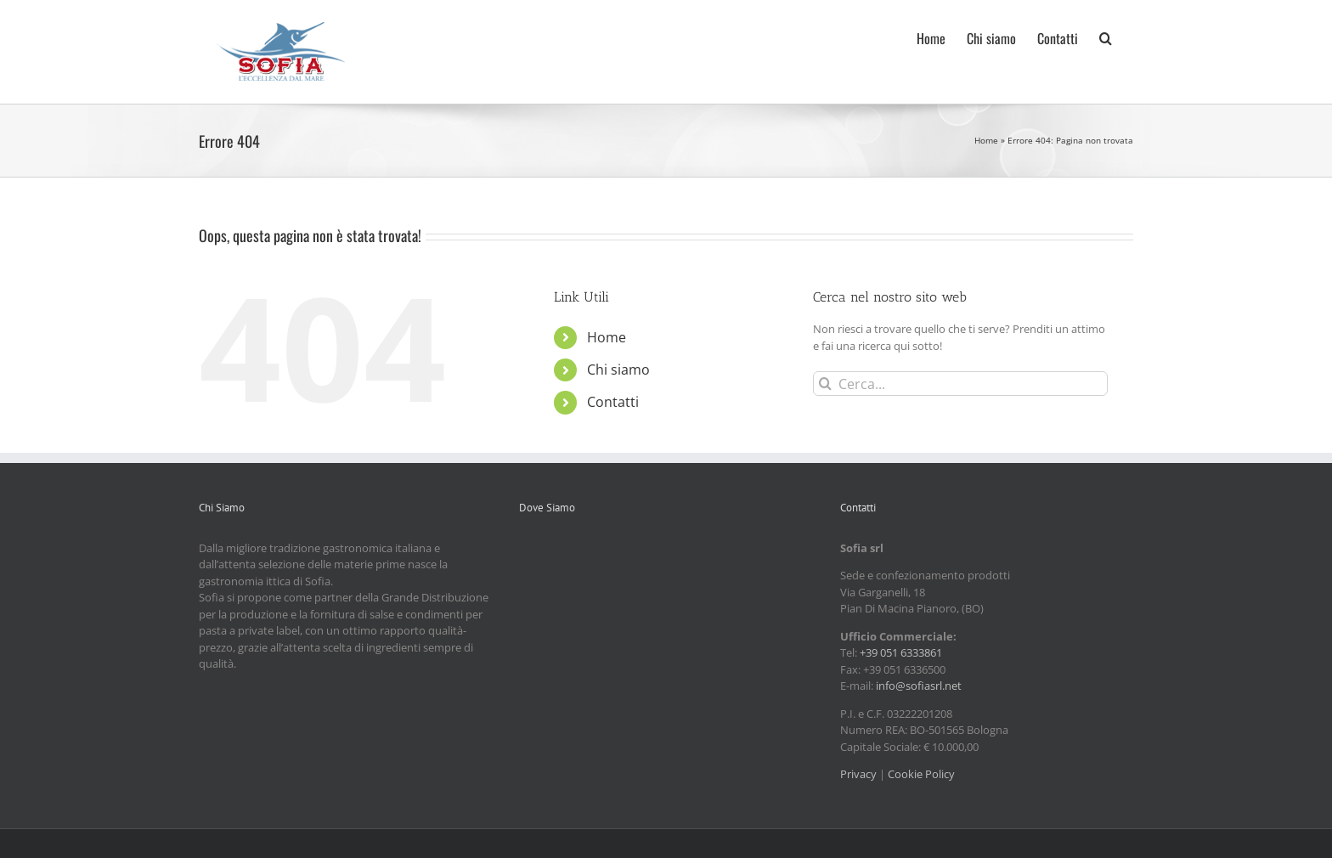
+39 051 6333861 (901, 652)
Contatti (613, 401)
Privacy (858, 774)
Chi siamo (618, 369)
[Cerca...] (960, 383)
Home (986, 140)
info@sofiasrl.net (919, 685)
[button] (1105, 36)
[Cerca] (825, 383)
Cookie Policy (921, 774)
